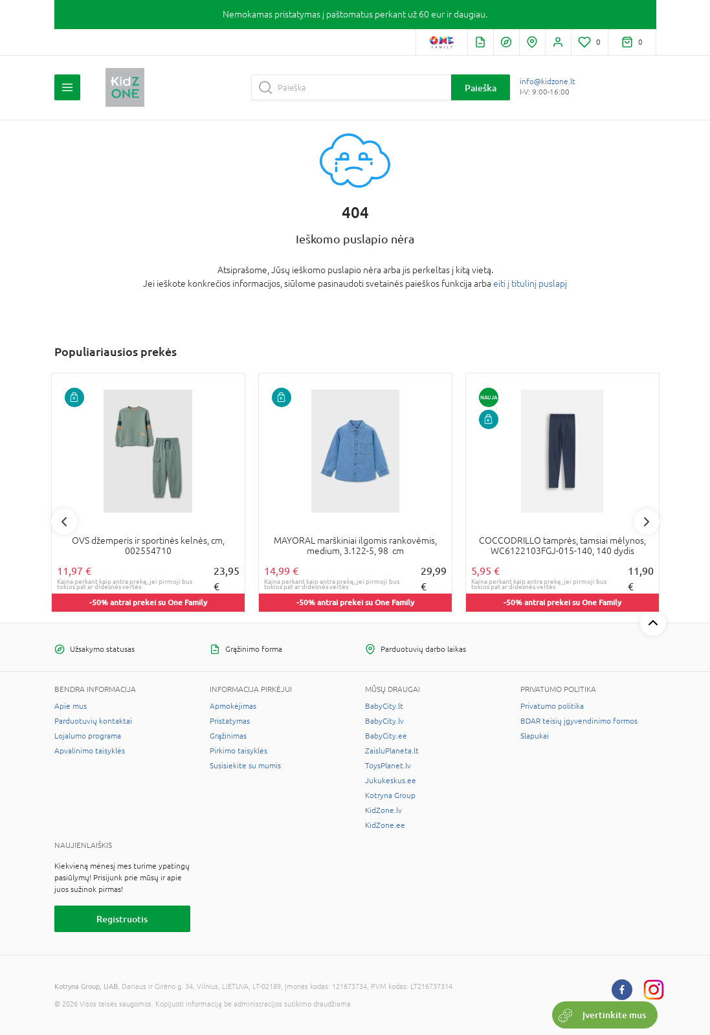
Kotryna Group (390, 795)
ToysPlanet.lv (388, 765)
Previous (64, 522)
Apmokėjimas (233, 706)
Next (647, 522)
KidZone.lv (383, 810)
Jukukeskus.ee (390, 780)
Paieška (480, 87)
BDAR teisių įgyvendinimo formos (579, 721)
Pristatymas (230, 721)
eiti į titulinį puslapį (530, 283)
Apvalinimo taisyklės (89, 750)
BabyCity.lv (384, 721)
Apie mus (70, 706)
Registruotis (122, 918)
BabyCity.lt (384, 706)
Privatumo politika (552, 706)
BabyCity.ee (386, 735)
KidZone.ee (385, 825)
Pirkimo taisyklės (238, 750)
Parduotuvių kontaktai (93, 721)
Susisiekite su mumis (245, 765)
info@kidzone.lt (547, 81)
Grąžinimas (228, 735)
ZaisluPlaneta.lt (392, 750)
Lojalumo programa (87, 735)
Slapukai (534, 735)
